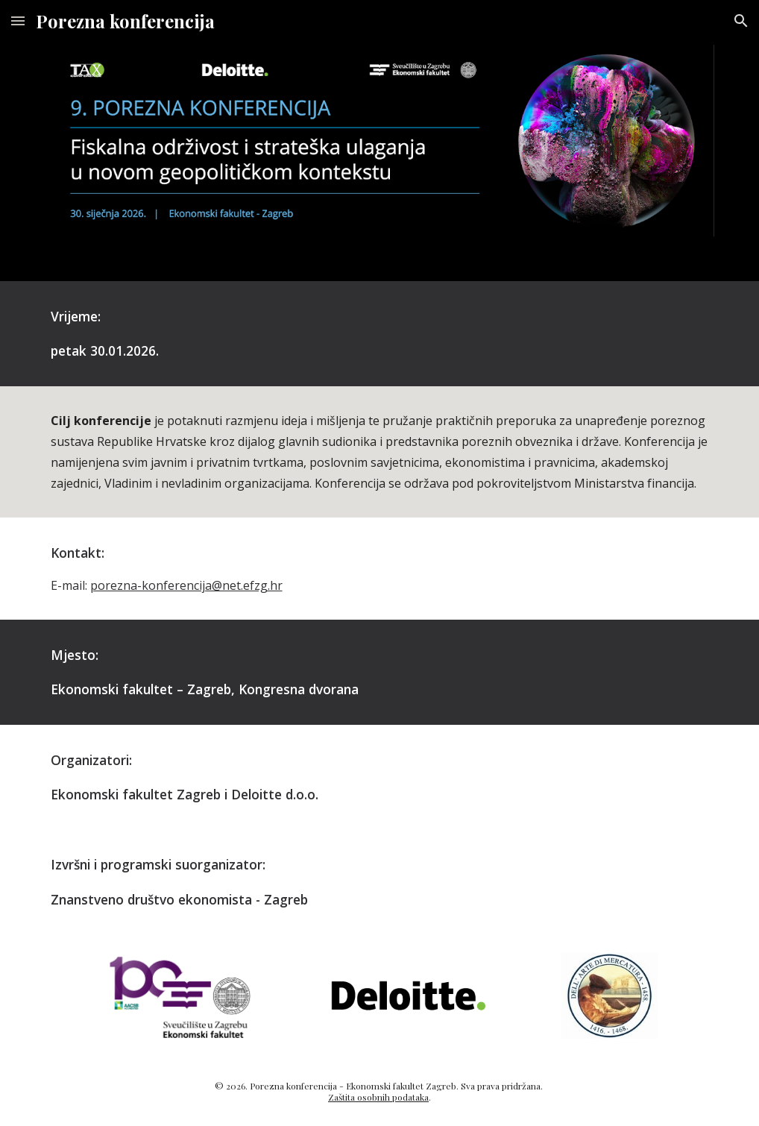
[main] (380, 333)
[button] (18, 20)
